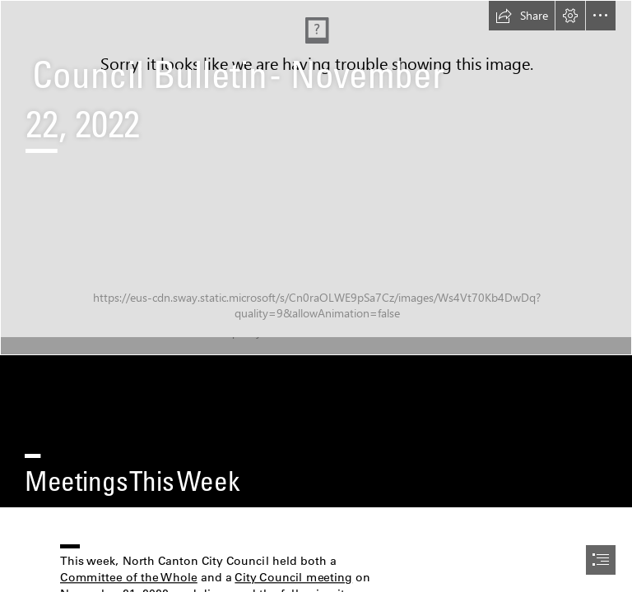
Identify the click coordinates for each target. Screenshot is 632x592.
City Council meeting (294, 577)
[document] (316, 296)
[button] (522, 15)
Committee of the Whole (129, 577)
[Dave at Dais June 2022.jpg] (316, 177)
